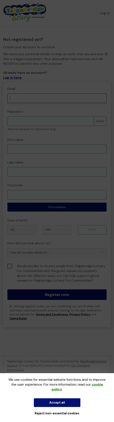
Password (15, 111)
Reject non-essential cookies (57, 413)
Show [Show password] (100, 121)
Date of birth (17, 220)
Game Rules (18, 318)
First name (15, 139)
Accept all (57, 402)
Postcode (15, 185)
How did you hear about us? (29, 243)
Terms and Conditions (52, 314)
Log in (105, 13)
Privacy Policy (79, 314)
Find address (57, 207)
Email (11, 89)
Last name (15, 162)
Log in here (12, 77)
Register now (57, 294)
